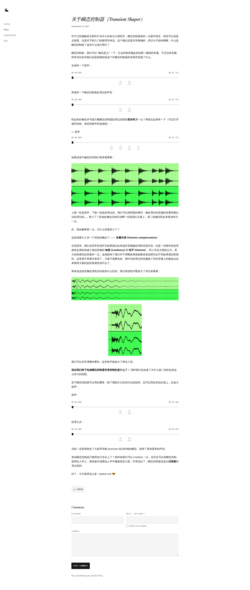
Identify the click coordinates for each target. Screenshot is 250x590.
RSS (6, 40)
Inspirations (10, 35)
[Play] (120, 82)
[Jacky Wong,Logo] (6, 9)
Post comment (81, 566)
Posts (6, 30)
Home (7, 23)
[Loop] (138, 147)
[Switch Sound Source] (129, 147)
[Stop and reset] (129, 82)
